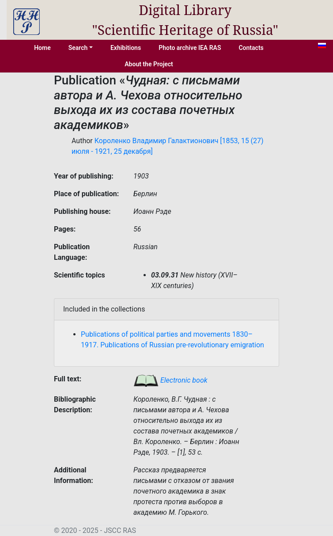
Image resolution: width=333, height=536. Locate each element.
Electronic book (170, 380)
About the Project (149, 64)
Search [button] (78, 47)
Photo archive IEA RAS (190, 47)
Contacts (250, 47)
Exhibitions (125, 47)
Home (42, 47)
